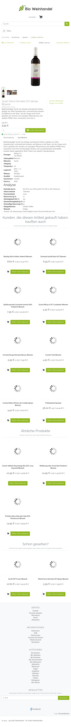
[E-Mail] (30, 698)
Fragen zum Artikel (56, 103)
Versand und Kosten (35, 637)
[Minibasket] (41, 17)
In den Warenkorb (35, 130)
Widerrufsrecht (35, 640)
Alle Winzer (35, 682)
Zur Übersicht (8, 43)
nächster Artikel (62, 43)
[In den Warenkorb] (8, 272)
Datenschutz (35, 635)
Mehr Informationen (20, 272)
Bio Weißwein (36, 655)
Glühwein (35, 673)
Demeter (35, 676)
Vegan (35, 669)
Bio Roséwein (35, 657)
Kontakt (35, 611)
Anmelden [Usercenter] (32, 17)
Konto (35, 618)
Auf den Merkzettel (56, 101)
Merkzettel (35, 620)
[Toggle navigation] (4, 31)
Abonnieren (63, 698)
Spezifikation (22, 137)
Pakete (35, 678)
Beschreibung (9, 137)
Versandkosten (63, 714)
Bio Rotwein (35, 653)
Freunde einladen (35, 613)
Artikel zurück (25, 43)
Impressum (35, 631)
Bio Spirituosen (35, 662)
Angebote (35, 671)
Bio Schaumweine (35, 660)
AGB (35, 633)
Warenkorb (35, 615)
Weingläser (35, 680)
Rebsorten (35, 666)
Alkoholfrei (35, 664)
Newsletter (35, 642)
